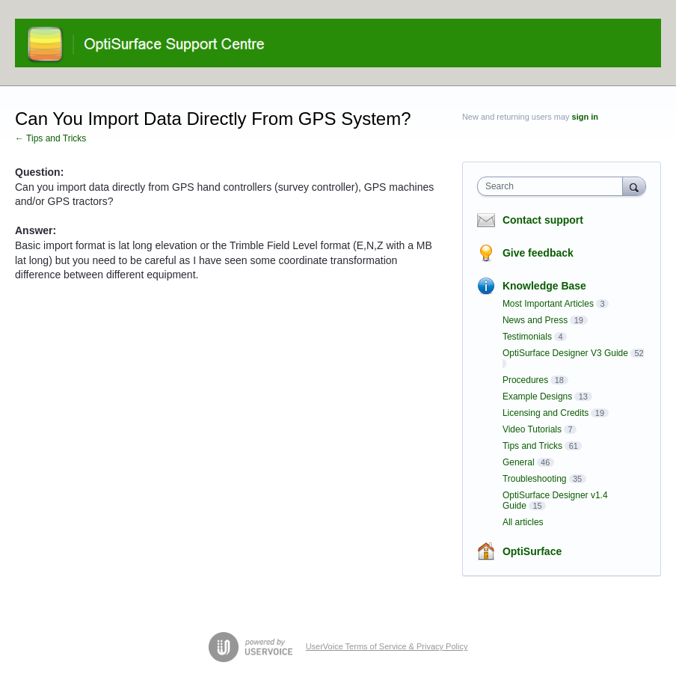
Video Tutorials (532, 429)
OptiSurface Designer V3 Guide (565, 353)
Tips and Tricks (532, 446)
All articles (523, 522)
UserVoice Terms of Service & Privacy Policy (387, 646)
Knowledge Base (544, 286)
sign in (585, 116)
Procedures (525, 380)
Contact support (543, 220)
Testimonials (527, 336)
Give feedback (538, 253)
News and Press (535, 320)
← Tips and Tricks (50, 138)
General (519, 462)
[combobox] (553, 186)
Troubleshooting (535, 479)
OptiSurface (532, 551)
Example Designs (537, 396)
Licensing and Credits (546, 413)
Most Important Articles (548, 303)
